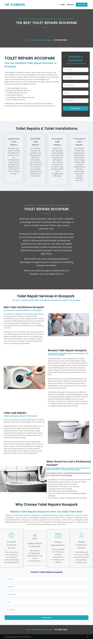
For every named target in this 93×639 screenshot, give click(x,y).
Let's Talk (81, 5)
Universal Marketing (23, 637)
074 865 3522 (60, 40)
